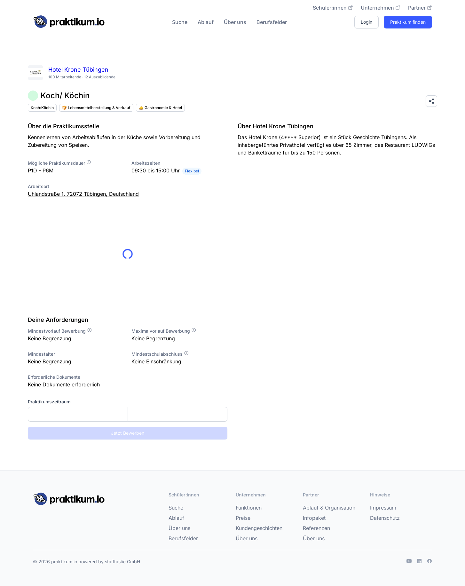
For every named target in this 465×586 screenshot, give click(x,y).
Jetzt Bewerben (127, 433)
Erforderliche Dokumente (54, 377)
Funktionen (249, 507)
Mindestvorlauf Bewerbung (60, 331)
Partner (420, 7)
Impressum (383, 507)
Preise (243, 518)
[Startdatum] (78, 414)
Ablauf (206, 22)
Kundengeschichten (259, 528)
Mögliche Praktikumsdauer (59, 163)
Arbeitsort (38, 186)
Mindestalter (41, 354)
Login (366, 22)
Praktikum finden (408, 22)
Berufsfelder (271, 22)
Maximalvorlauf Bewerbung (163, 331)
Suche (179, 22)
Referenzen (316, 528)
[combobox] (127, 414)
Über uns (235, 22)
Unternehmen (380, 7)
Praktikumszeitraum (49, 401)
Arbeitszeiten (145, 163)
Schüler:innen (333, 7)
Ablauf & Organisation (329, 507)
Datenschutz (385, 518)
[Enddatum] (177, 414)
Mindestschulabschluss (160, 354)
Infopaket (314, 518)
